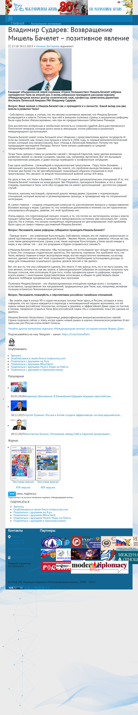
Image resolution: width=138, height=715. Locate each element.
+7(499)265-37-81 (22, 557)
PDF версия (23, 487)
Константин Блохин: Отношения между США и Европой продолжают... (68, 434)
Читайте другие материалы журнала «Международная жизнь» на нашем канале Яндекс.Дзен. (66, 328)
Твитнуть (16, 355)
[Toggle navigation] (10, 18)
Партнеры (47, 530)
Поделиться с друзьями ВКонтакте (32, 364)
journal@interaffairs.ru (21, 550)
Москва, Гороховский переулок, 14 (16, 540)
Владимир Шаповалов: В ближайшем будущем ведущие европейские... (69, 396)
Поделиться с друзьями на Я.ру (30, 361)
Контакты (15, 530)
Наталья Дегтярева (47, 46)
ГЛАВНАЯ (17, 23)
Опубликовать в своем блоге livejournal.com (38, 358)
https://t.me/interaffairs (76, 334)
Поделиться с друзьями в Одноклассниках (37, 369)
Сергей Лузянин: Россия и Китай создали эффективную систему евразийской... (73, 415)
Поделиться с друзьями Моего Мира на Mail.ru (39, 367)
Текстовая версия (23, 481)
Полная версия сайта (53, 573)
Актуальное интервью (46, 23)
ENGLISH (123, 2)
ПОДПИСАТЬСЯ (19, 502)
